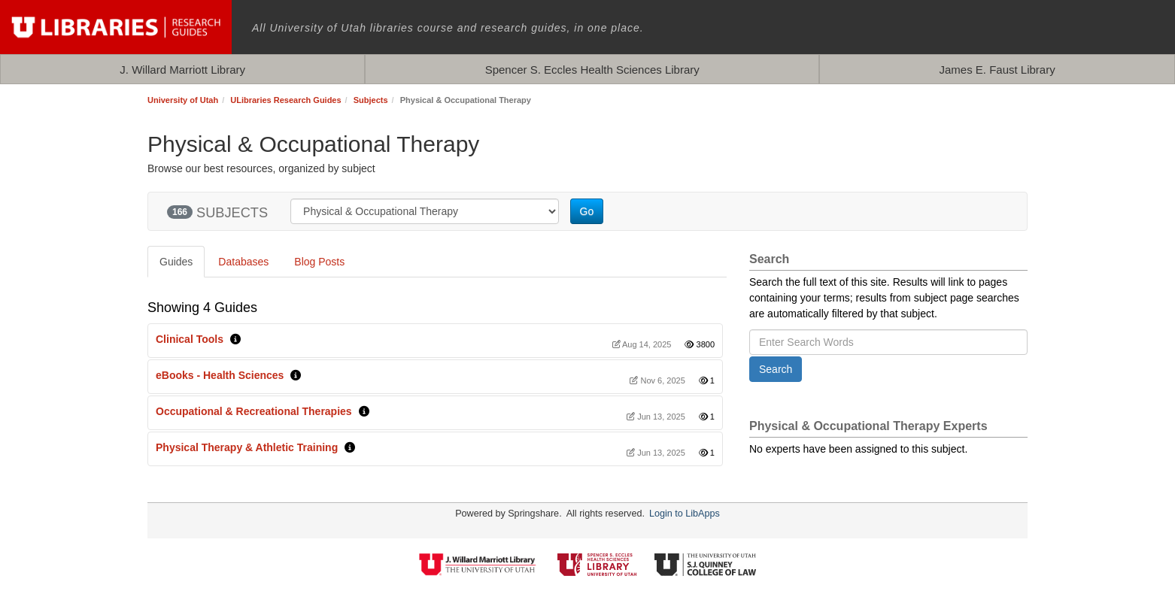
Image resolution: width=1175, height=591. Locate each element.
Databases (243, 262)
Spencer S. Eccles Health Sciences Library (592, 69)
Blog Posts (319, 262)
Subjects (371, 100)
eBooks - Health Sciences (220, 375)
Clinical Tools (189, 339)
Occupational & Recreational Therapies (254, 411)
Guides (176, 262)
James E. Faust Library (997, 69)
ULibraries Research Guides (285, 100)
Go (587, 211)
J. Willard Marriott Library (182, 69)
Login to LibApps (684, 513)
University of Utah (182, 100)
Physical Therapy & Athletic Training (247, 447)
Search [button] (775, 369)
